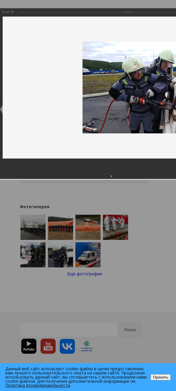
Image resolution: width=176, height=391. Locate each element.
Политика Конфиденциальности (37, 385)
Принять (160, 377)
